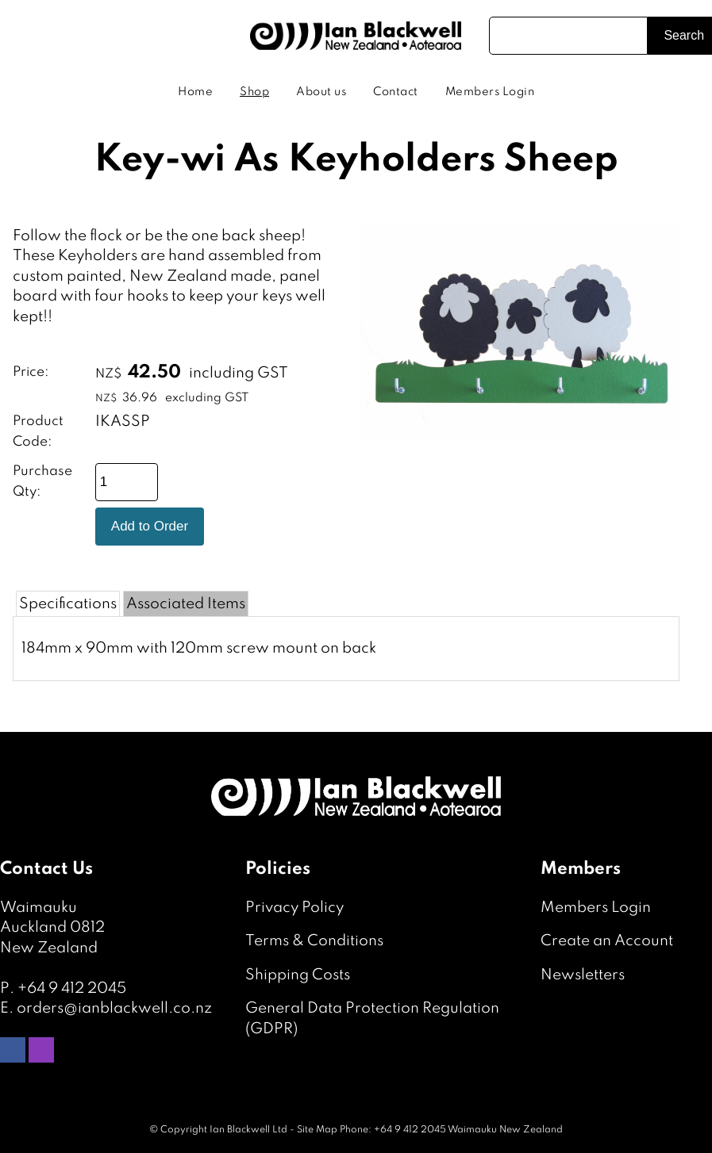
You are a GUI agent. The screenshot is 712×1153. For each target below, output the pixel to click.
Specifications (68, 603)
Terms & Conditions (314, 940)
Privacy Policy (294, 907)
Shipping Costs (297, 975)
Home (195, 92)
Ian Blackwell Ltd (248, 1130)
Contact (395, 92)
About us (321, 92)
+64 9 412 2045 (71, 988)
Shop (254, 92)
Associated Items (185, 603)
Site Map (317, 1130)
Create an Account (607, 940)
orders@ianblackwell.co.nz (114, 1008)
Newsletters (583, 975)
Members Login (490, 92)
